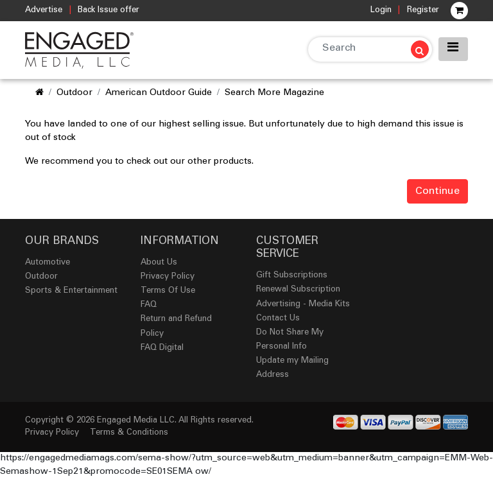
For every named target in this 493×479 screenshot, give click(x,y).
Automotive (47, 263)
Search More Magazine (274, 93)
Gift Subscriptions (291, 276)
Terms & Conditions (129, 433)
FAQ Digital (162, 348)
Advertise (43, 10)
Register (423, 10)
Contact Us (278, 319)
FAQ (149, 305)
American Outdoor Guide (158, 93)
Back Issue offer (108, 10)
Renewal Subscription (298, 290)
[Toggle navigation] (453, 49)
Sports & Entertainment (71, 291)
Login (381, 10)
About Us (159, 263)
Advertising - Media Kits (303, 304)
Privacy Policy (168, 277)
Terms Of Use (168, 291)
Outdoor (74, 93)
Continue (437, 191)
